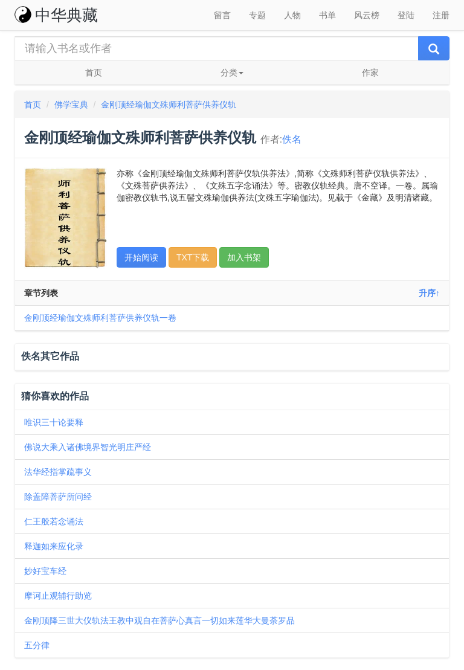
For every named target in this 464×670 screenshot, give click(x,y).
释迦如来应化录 (53, 546)
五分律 (37, 645)
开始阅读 (141, 257)
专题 (257, 15)
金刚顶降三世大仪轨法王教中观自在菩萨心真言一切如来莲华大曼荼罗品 (159, 620)
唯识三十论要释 (53, 422)
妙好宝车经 (45, 571)
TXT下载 (192, 257)
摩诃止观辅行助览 (58, 596)
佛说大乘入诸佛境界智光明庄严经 (87, 447)
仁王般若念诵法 (53, 521)
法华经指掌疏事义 (58, 472)
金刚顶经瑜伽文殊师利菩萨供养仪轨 (168, 104)
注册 (441, 15)
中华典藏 (56, 15)
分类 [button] (232, 72)
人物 (292, 15)
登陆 (406, 15)
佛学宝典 (71, 104)
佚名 (291, 139)
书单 (327, 15)
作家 (370, 72)
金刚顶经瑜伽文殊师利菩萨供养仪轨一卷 (100, 318)
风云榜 (366, 15)
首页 (93, 72)
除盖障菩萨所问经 (58, 496)
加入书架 (244, 257)
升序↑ (429, 293)
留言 (222, 15)
